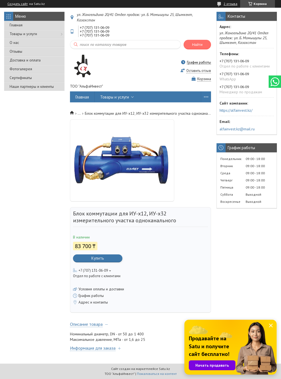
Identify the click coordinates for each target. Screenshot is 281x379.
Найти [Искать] (197, 45)
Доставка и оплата (25, 60)
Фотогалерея (21, 68)
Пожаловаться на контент (157, 374)
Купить (97, 258)
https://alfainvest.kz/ (236, 110)
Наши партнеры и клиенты (32, 86)
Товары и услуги (23, 33)
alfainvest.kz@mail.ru (237, 129)
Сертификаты (21, 77)
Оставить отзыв (198, 70)
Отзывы (16, 51)
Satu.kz (164, 369)
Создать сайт (17, 4)
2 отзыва (230, 4)
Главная (16, 25)
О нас (14, 42)
